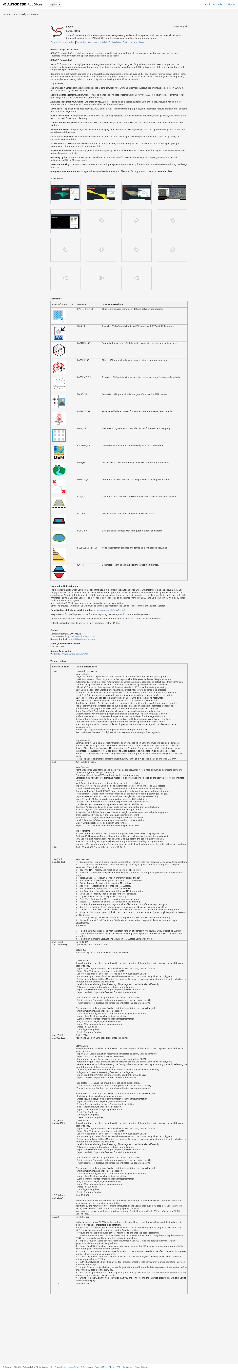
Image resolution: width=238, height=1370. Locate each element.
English (55, 4)
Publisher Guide (213, 4)
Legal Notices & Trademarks (81, 1367)
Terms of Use (101, 1367)
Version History (137, 42)
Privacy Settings (141, 1367)
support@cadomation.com (81, 639)
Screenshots (81, 42)
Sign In (231, 4)
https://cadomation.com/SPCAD (72, 654)
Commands (93, 42)
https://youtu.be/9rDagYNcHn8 (109, 610)
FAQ (118, 1367)
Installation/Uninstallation (110, 42)
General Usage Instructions (63, 42)
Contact (126, 42)
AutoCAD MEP (10, 14)
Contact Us (127, 1367)
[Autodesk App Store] (22, 4)
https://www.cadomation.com (80, 636)
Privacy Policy (60, 1367)
